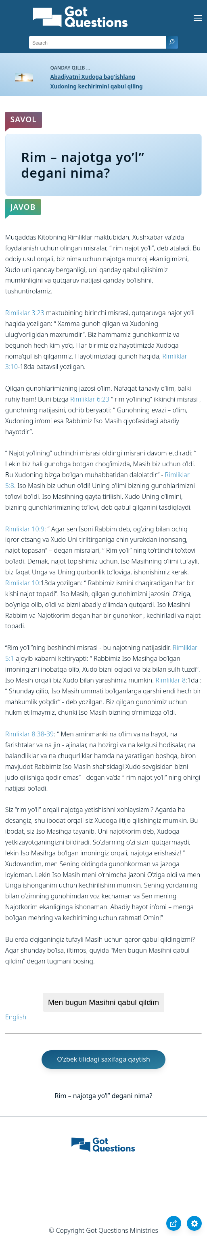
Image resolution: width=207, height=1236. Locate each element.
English (15, 1017)
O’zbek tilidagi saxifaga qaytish (103, 1059)
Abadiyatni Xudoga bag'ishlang (93, 76)
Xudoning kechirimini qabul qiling (96, 86)
